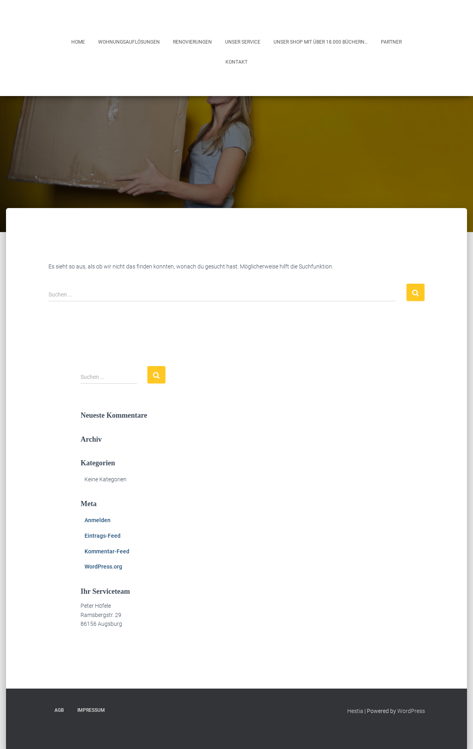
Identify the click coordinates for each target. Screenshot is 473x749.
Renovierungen (192, 42)
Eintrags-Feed (103, 536)
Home (78, 42)
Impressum (91, 710)
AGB (59, 710)
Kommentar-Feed (107, 551)
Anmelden (98, 520)
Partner (391, 42)
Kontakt (236, 62)
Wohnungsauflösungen (129, 42)
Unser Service (242, 42)
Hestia (355, 711)
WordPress (411, 711)
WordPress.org (103, 566)
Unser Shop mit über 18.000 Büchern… (321, 42)
